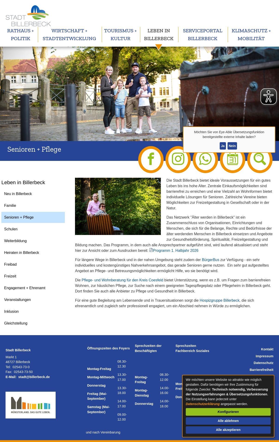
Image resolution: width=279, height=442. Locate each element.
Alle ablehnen (228, 421)
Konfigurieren (228, 412)
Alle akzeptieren (228, 430)
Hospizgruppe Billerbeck (220, 300)
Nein (232, 146)
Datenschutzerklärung (203, 404)
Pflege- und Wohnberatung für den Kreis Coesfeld (122, 280)
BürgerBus (210, 260)
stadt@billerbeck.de (34, 377)
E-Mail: (11, 377)
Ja (223, 146)
